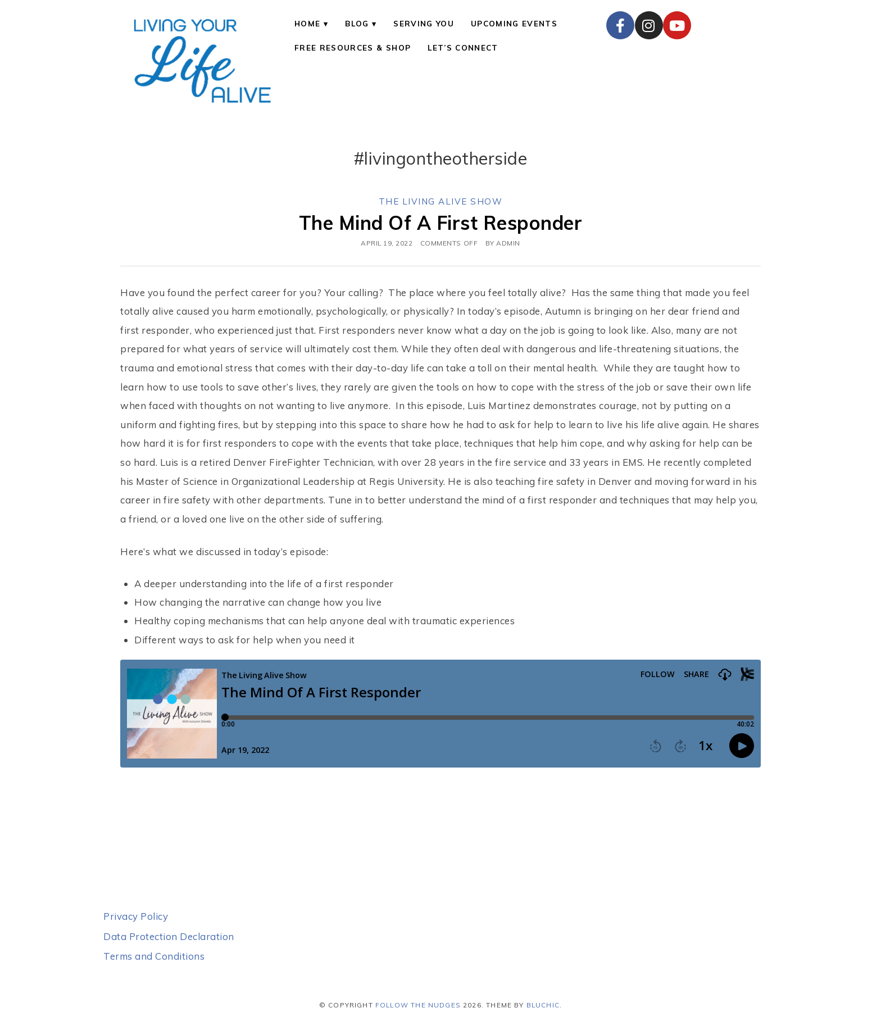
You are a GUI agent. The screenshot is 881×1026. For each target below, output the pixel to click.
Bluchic (543, 1005)
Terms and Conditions (154, 956)
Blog (357, 23)
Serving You (423, 23)
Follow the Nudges (418, 1005)
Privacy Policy (135, 916)
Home (307, 23)
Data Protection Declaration (168, 936)
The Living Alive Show (441, 201)
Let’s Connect (463, 47)
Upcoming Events (514, 23)
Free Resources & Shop (352, 47)
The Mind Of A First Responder (441, 222)
